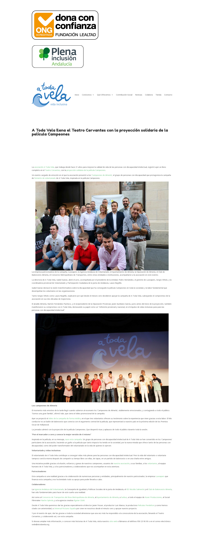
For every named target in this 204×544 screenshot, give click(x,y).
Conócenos (87, 95)
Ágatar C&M (79, 500)
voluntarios (152, 463)
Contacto (168, 95)
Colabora (149, 95)
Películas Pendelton (146, 505)
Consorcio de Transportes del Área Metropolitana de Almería (68, 497)
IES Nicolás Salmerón (135, 489)
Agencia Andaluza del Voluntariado (49, 489)
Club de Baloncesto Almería (160, 489)
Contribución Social (124, 95)
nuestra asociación (122, 463)
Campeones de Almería (102, 175)
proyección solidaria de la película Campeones (86, 170)
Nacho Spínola (47, 500)
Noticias (138, 95)
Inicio (77, 95)
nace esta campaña (73, 439)
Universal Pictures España (65, 508)
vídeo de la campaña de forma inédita (65, 418)
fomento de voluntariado (45, 178)
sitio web (113, 521)
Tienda (158, 95)
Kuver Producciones (153, 497)
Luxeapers (160, 476)
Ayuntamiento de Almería (108, 497)
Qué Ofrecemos (104, 95)
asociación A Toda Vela (44, 167)
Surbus (124, 497)
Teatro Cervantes (52, 170)
